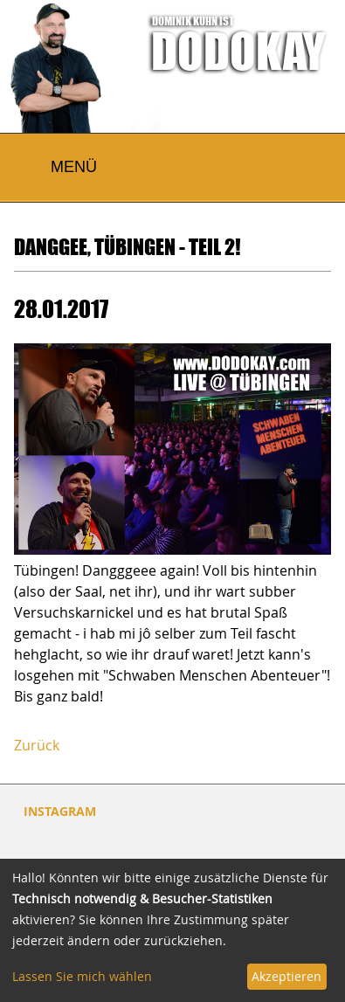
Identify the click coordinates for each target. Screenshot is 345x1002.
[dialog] (172, 930)
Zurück (36, 745)
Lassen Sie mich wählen (82, 976)
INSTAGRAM (60, 811)
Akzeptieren (286, 976)
